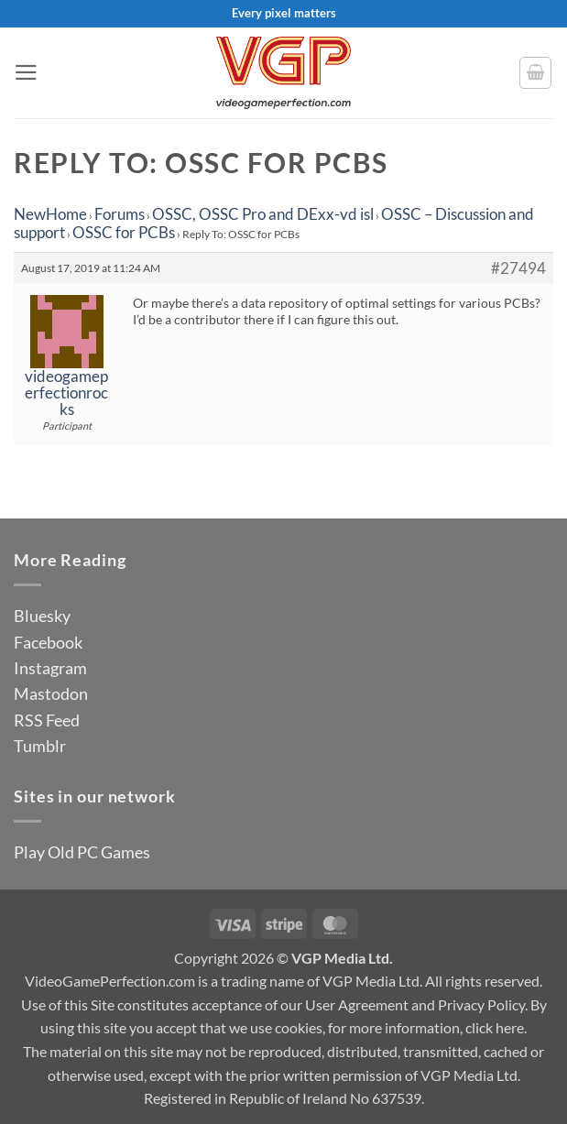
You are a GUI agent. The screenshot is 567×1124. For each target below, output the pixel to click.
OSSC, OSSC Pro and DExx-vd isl (263, 214)
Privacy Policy (481, 1004)
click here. (496, 1027)
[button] (26, 72)
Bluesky (42, 616)
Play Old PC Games (82, 852)
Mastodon (51, 693)
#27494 (518, 268)
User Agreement (357, 1004)
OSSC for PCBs (123, 232)
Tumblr (40, 746)
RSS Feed (47, 720)
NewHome (50, 214)
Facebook (48, 642)
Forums (119, 214)
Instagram (50, 668)
